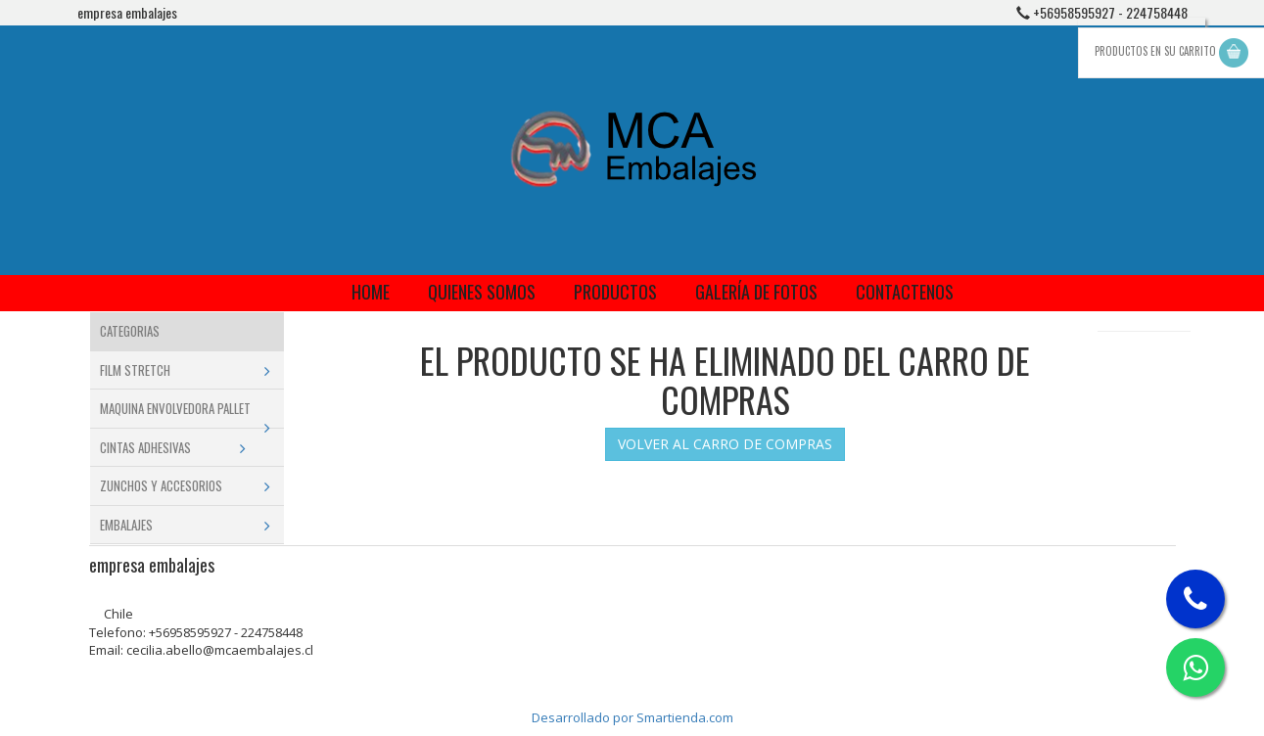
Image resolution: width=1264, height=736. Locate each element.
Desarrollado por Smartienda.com (632, 717)
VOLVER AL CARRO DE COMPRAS (725, 444)
